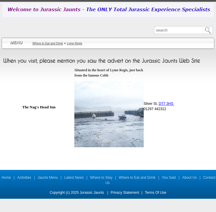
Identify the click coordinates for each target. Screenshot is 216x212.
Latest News (74, 177)
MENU (16, 42)
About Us (189, 177)
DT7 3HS (166, 104)
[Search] (178, 30)
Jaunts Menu (48, 177)
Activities (24, 177)
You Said (169, 177)
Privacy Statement (124, 193)
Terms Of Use (155, 193)
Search (209, 30)
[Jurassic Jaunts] (108, 10)
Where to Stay (101, 177)
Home (6, 177)
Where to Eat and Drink (137, 177)
